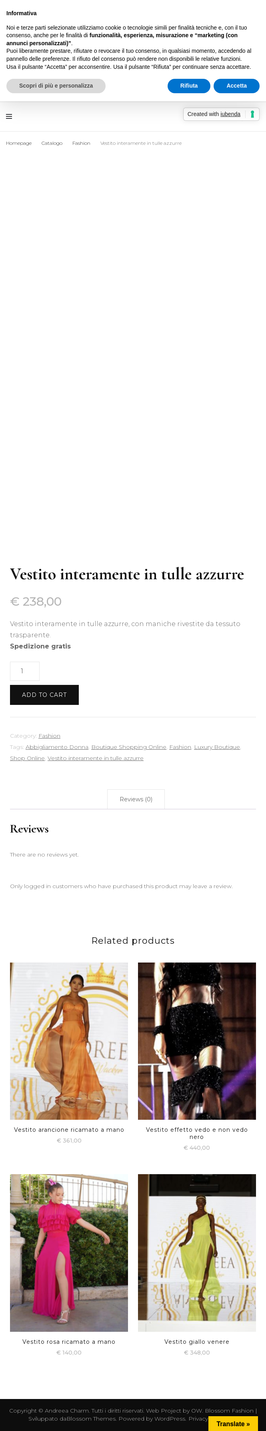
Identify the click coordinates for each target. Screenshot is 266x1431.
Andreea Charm (67, 1410)
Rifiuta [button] (189, 85)
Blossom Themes (91, 1418)
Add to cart (44, 694)
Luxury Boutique (217, 747)
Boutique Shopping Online (128, 747)
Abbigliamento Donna (57, 747)
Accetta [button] (236, 85)
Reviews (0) (136, 799)
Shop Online (27, 758)
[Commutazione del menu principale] (11, 116)
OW (196, 1410)
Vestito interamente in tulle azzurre (96, 758)
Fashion (49, 735)
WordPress (169, 1418)
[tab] (136, 799)
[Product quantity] (25, 671)
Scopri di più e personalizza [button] (56, 85)
